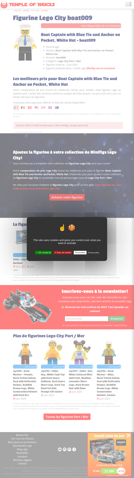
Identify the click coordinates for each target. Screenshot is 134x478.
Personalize (80, 253)
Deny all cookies (63, 253)
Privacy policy (93, 253)
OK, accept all (43, 253)
